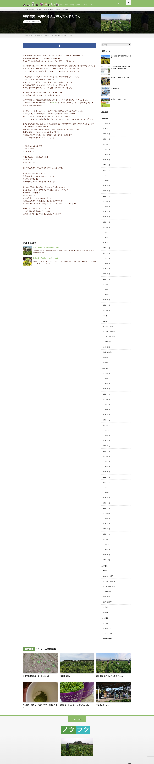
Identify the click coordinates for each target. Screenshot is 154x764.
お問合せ (62, 10)
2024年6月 (106, 161)
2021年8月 (106, 253)
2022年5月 (106, 217)
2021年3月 (106, 268)
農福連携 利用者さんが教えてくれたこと (113, 670)
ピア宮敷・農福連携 (29, 10)
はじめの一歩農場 (108, 325)
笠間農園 (54, 105)
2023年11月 (107, 176)
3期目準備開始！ (66, 670)
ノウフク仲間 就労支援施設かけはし (46, 249)
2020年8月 (106, 304)
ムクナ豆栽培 (107, 340)
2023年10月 (107, 181)
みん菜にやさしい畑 (109, 335)
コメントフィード (108, 628)
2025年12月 (107, 130)
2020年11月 (107, 289)
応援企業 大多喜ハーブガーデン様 (45, 260)
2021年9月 (106, 248)
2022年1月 (106, 227)
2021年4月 (106, 263)
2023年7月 (106, 187)
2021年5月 (106, 258)
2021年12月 (107, 233)
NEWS (105, 320)
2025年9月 (106, 135)
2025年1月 (106, 141)
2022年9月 (106, 202)
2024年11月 (107, 146)
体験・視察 (106, 345)
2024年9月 (106, 151)
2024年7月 (106, 156)
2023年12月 (107, 171)
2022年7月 (106, 212)
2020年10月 (107, 294)
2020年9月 (106, 299)
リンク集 (41, 10)
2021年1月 (106, 278)
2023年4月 (106, 192)
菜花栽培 (36, 23)
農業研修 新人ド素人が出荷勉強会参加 (76, 699)
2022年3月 (106, 222)
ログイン (106, 618)
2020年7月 (106, 309)
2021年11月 (107, 238)
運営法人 (71, 10)
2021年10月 (107, 243)
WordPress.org (108, 633)
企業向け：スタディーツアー (119, 101)
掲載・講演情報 (52, 10)
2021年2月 (106, 273)
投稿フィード (107, 623)
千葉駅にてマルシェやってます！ (120, 79)
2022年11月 (107, 197)
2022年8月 (106, 207)
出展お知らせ (115, 90)
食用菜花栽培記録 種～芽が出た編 (37, 670)
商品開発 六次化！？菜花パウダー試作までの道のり (40, 700)
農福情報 (106, 361)
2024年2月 (106, 166)
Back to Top (77, 714)
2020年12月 (107, 284)
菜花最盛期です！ (103, 699)
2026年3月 (106, 125)
